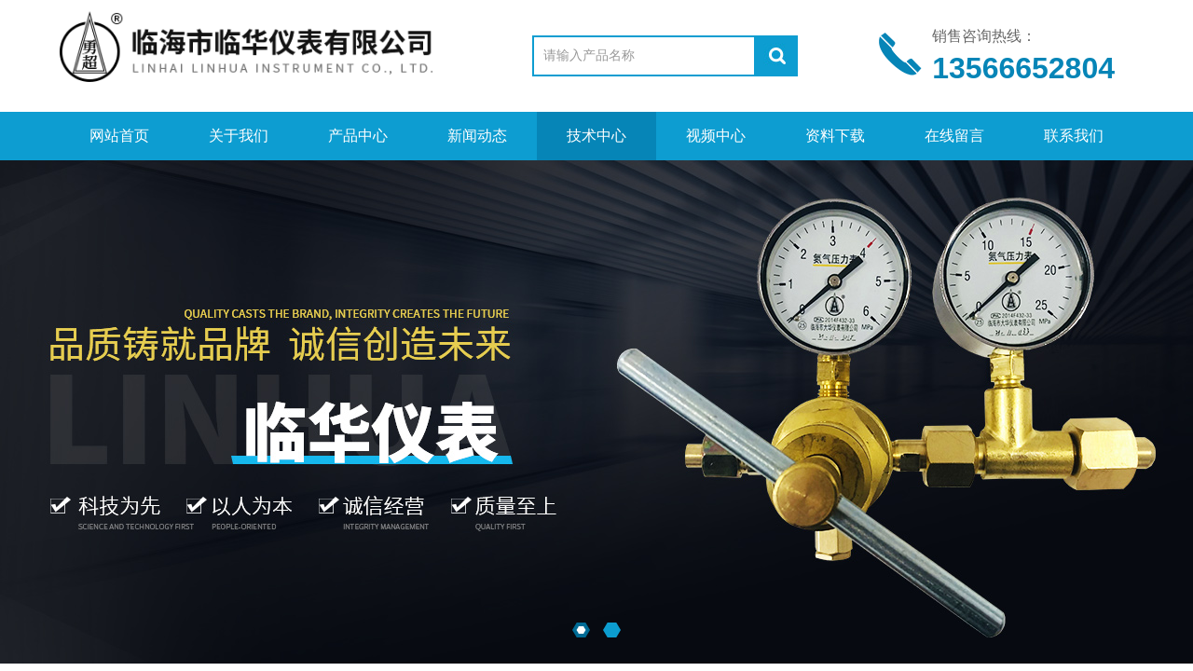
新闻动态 (477, 136)
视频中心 (716, 136)
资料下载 (835, 136)
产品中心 (358, 136)
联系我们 (1074, 136)
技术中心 (596, 136)
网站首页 (119, 136)
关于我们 (238, 136)
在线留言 (954, 136)
